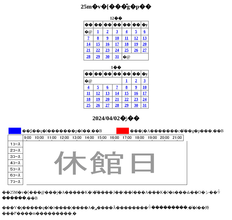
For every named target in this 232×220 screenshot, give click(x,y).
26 (136, 50)
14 (89, 44)
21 (89, 50)
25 (127, 50)
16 (108, 44)
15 (98, 44)
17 (117, 44)
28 (89, 56)
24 (117, 50)
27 (145, 50)
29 (98, 56)
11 (126, 38)
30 (108, 56)
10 (117, 38)
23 (108, 50)
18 (127, 44)
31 (117, 56)
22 (98, 50)
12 (136, 38)
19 (136, 44)
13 (145, 38)
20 (145, 44)
